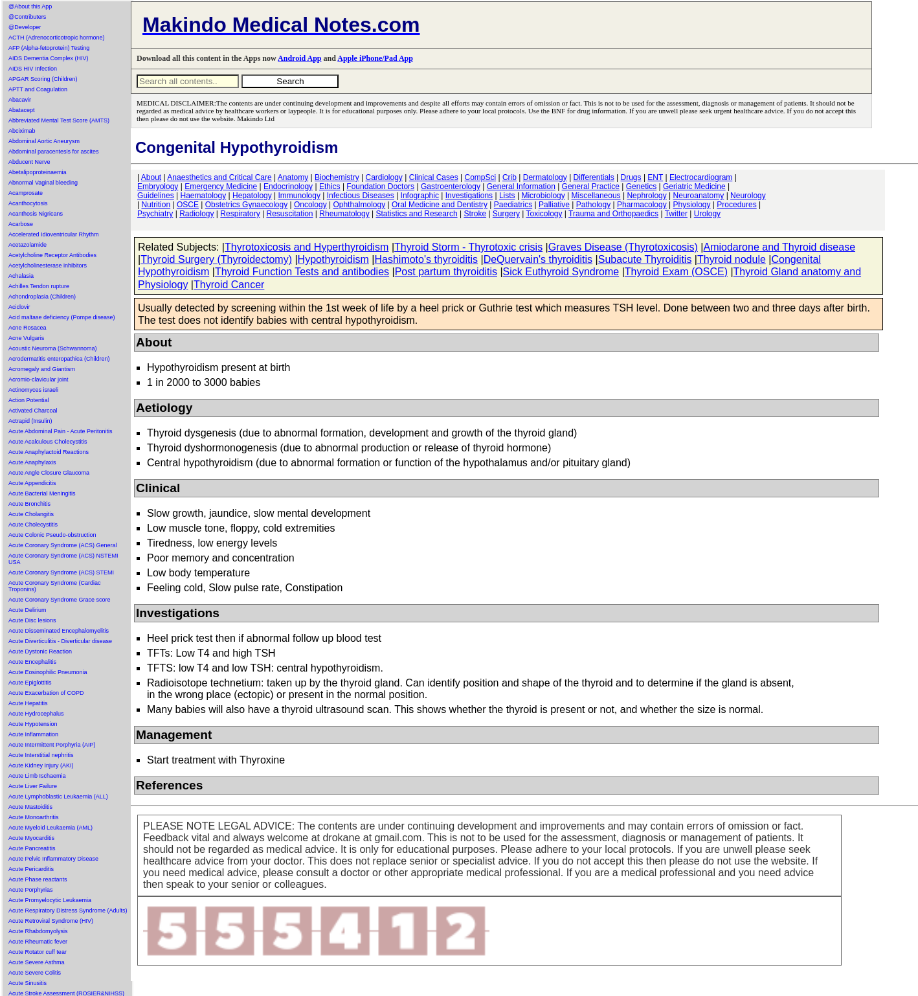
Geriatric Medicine (694, 186)
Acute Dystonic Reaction (40, 651)
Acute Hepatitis (28, 703)
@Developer (24, 27)
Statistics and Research (417, 213)
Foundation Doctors (380, 186)
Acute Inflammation (33, 734)
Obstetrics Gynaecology (246, 204)
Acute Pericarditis (31, 869)
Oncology (310, 204)
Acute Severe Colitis (34, 972)
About (151, 177)
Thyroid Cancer (229, 284)
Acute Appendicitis (32, 483)
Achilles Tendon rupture (38, 286)
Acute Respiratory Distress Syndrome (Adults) (68, 910)
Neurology (748, 195)
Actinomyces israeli (33, 390)
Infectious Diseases (360, 195)
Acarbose (20, 224)
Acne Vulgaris (26, 338)
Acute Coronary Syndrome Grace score (59, 599)
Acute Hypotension (33, 724)
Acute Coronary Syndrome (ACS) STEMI (61, 572)
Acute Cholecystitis (33, 524)
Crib (509, 177)
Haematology (204, 195)
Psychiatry (155, 213)
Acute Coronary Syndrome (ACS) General (62, 545)
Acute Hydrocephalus (36, 713)
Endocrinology (288, 186)
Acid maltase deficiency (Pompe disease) (61, 317)
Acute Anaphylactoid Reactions (48, 452)
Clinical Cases (433, 177)
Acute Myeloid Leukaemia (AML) (50, 827)
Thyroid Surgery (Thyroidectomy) (216, 259)
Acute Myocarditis (31, 838)
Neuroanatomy (698, 195)
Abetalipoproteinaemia (37, 172)
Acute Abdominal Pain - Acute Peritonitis (60, 431)
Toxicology (544, 213)
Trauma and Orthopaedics (613, 213)
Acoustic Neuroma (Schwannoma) (52, 348)
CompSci (480, 177)
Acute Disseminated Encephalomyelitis (58, 631)
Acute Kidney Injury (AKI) (41, 765)
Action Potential (28, 400)
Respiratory (240, 213)
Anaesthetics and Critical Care (219, 177)
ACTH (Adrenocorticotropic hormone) (56, 37)
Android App (299, 58)
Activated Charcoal (33, 410)
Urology (707, 213)
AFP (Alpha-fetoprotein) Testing (48, 48)
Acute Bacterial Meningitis (42, 493)
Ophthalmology (359, 204)
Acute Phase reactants (37, 879)
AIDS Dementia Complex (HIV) (48, 58)
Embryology (157, 186)
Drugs (631, 177)
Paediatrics (513, 204)
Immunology (299, 195)
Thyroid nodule (731, 259)
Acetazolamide (27, 245)
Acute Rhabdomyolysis (38, 931)
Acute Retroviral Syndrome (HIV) (50, 921)
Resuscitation (289, 213)
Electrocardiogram (700, 177)
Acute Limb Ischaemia (37, 776)
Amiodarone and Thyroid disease (780, 247)
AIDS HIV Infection (32, 68)
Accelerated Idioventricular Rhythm (53, 234)
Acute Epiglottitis (30, 682)
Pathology (593, 204)
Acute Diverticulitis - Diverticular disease (60, 641)
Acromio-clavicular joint (38, 379)
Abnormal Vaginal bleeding (43, 182)
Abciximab (22, 131)
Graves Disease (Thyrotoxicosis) (623, 247)
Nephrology (646, 195)
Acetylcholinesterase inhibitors (47, 265)
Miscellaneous (596, 195)
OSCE (188, 204)
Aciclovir (19, 307)
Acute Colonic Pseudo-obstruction (52, 535)
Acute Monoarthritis (33, 817)
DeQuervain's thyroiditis (538, 259)
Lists (507, 195)
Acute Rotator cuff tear (37, 952)
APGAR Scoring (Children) (43, 79)
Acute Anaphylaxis (32, 462)
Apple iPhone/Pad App (375, 58)
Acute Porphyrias (30, 890)
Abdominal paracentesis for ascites (53, 151)
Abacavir (19, 99)
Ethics (330, 186)
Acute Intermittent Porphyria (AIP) (52, 744)
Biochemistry (337, 177)
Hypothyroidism (333, 259)
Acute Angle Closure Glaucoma (48, 473)
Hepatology (252, 195)
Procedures (736, 204)
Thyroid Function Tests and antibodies (302, 271)
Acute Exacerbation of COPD (46, 693)
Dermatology (545, 177)
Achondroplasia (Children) (42, 296)
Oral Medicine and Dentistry (439, 204)
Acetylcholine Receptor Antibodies (52, 255)
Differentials (594, 177)
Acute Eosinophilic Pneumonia (47, 672)
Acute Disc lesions (32, 620)
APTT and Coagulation (37, 89)
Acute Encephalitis (32, 662)
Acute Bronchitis (29, 504)
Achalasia (21, 276)
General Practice (591, 186)
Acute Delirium (27, 610)
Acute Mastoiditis (30, 807)
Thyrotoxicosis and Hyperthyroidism (306, 247)
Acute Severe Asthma (36, 962)
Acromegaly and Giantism (41, 369)
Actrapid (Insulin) (30, 421)
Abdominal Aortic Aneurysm (44, 141)
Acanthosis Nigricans (35, 213)
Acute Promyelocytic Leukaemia (49, 900)
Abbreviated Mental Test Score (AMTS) (58, 120)
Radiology (196, 213)
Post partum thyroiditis (446, 271)
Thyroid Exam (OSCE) (676, 271)
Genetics (641, 186)
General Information (521, 186)
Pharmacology (642, 204)
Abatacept (21, 110)
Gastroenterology (450, 186)
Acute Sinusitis (27, 983)
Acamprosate (25, 193)
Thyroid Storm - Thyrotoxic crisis (468, 247)
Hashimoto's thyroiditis (426, 259)
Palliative (554, 204)
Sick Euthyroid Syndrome (561, 271)
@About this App (30, 6)
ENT (655, 177)
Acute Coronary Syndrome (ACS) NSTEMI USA (63, 558)
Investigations (469, 195)
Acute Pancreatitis (32, 848)
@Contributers (27, 17)
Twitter (676, 213)
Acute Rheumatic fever (37, 941)
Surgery (506, 213)
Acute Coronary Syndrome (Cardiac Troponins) (54, 586)
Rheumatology (344, 213)
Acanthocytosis (28, 203)
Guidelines (155, 195)
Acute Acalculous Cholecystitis (47, 441)
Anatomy (293, 177)
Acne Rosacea (27, 327)
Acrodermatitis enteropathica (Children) (59, 359)
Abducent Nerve (29, 162)
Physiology (692, 204)
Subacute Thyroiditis (645, 259)
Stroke (475, 213)
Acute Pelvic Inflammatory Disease (53, 858)
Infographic (420, 195)
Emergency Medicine (221, 186)
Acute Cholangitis (31, 514)
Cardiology (383, 177)
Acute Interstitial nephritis (41, 755)
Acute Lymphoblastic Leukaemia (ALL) (58, 796)
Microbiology (543, 195)
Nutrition (155, 204)
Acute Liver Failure (32, 786)
